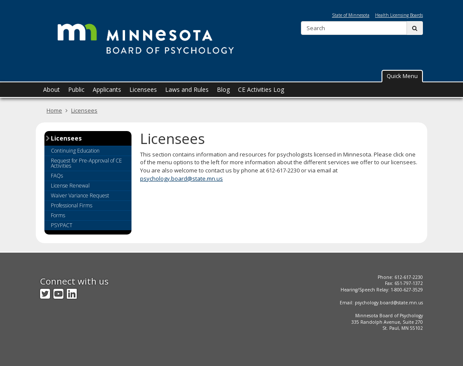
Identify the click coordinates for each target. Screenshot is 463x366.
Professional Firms (71, 205)
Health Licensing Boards (399, 15)
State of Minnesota (350, 15)
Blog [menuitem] (223, 89)
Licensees (84, 110)
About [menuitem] (51, 89)
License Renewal (70, 185)
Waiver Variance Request (80, 195)
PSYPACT (61, 225)
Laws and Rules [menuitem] (187, 89)
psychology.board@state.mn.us (181, 178)
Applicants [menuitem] (107, 89)
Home (54, 110)
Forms (58, 215)
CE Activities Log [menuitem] (261, 89)
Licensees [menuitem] (143, 89)
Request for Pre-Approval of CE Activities (86, 163)
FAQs (57, 175)
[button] (402, 76)
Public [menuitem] (76, 89)
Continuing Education (75, 150)
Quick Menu (402, 76)
